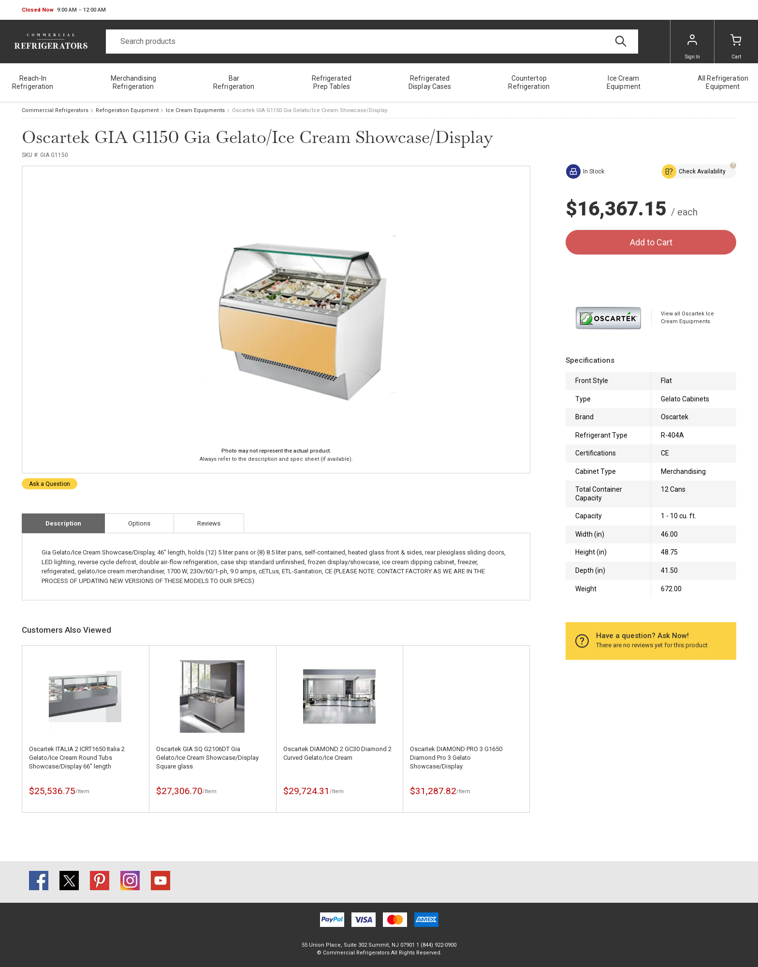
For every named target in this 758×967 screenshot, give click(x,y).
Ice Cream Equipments (195, 110)
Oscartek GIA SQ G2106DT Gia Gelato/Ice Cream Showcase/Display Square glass (207, 757)
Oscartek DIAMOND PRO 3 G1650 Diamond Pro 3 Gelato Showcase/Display (456, 757)
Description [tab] (63, 523)
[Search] (372, 41)
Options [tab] (139, 523)
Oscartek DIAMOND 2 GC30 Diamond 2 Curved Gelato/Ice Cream (337, 753)
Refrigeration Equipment (127, 110)
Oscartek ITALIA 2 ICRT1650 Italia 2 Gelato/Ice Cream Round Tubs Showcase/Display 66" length (77, 757)
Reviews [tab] (208, 523)
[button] (64, 10)
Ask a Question (49, 484)
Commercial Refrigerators (55, 110)
